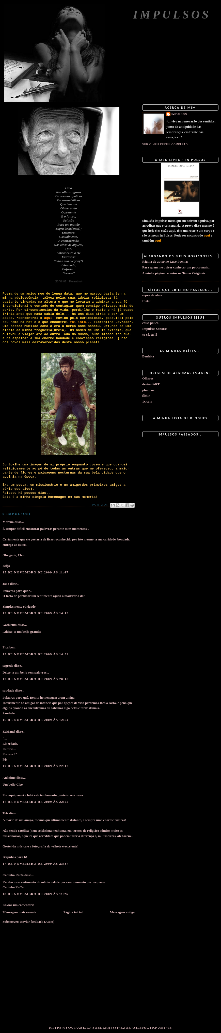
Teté (5, 813)
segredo (8, 665)
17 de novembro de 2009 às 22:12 (36, 766)
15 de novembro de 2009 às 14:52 (36, 654)
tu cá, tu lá (149, 334)
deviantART (151, 384)
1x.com (147, 401)
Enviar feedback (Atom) (37, 921)
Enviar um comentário (18, 905)
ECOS (146, 301)
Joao (6, 584)
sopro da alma (152, 295)
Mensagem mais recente (19, 912)
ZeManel (9, 731)
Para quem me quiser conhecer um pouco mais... (176, 267)
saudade (8, 690)
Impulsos (172, 14)
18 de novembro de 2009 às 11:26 (35, 894)
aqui (207, 235)
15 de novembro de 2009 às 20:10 (36, 679)
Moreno (8, 522)
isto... (84, 322)
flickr (146, 395)
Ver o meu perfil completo (165, 144)
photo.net (148, 390)
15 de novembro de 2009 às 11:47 (35, 572)
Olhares (147, 378)
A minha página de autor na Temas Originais (174, 273)
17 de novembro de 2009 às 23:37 (36, 863)
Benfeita (148, 356)
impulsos (179, 114)
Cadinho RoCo (13, 875)
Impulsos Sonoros (154, 329)
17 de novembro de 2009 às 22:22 (36, 802)
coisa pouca (150, 323)
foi (73, 322)
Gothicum (10, 625)
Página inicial (73, 912)
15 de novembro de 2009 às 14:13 (36, 613)
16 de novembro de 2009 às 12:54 (36, 720)
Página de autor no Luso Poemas (165, 261)
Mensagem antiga (122, 912)
